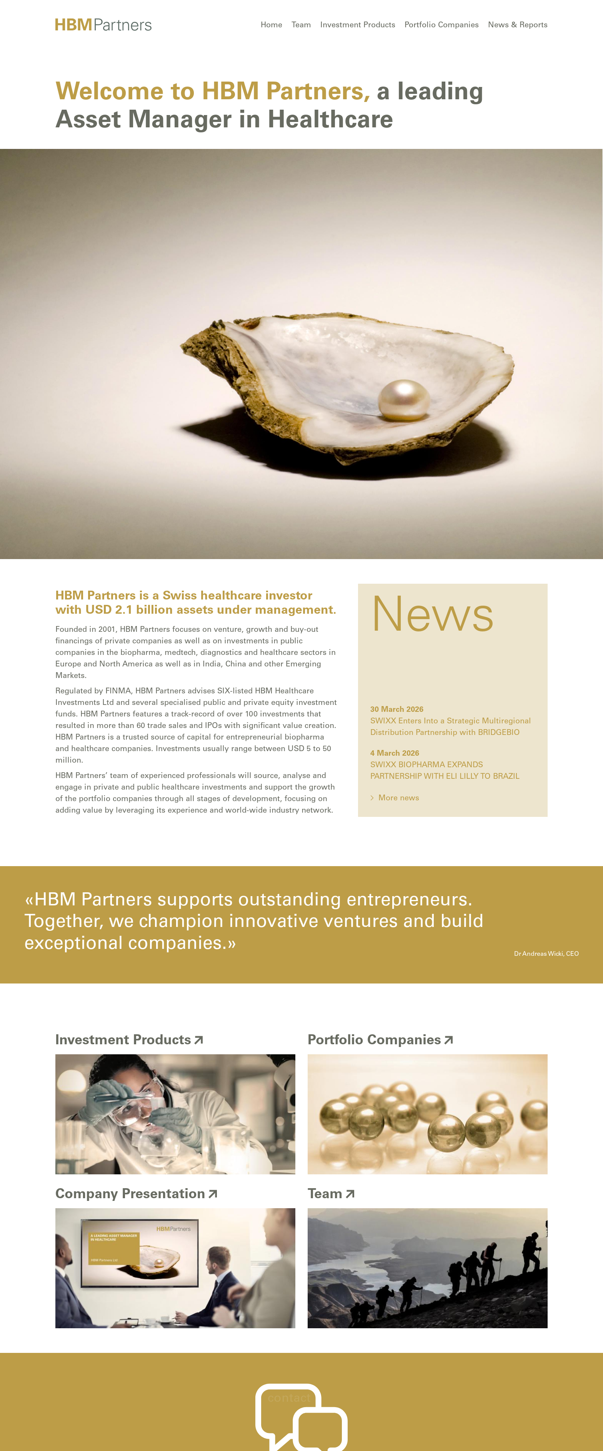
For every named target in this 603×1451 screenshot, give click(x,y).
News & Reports (518, 26)
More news (398, 799)
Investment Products (357, 26)
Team (301, 26)
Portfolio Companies (442, 26)
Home (271, 26)
